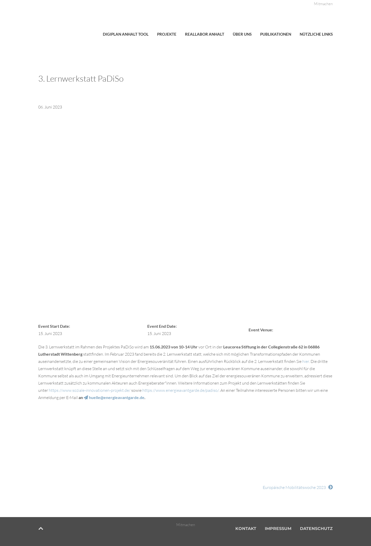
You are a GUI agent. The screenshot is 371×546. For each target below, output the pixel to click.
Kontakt (245, 528)
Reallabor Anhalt (204, 34)
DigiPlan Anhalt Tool (126, 34)
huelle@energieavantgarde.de (116, 397)
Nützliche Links (316, 34)
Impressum (278, 528)
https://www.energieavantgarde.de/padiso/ (180, 390)
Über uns (242, 34)
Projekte (166, 34)
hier (305, 361)
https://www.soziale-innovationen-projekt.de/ (89, 390)
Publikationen (275, 34)
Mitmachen (323, 3)
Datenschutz (316, 528)
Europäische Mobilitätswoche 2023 (294, 487)
